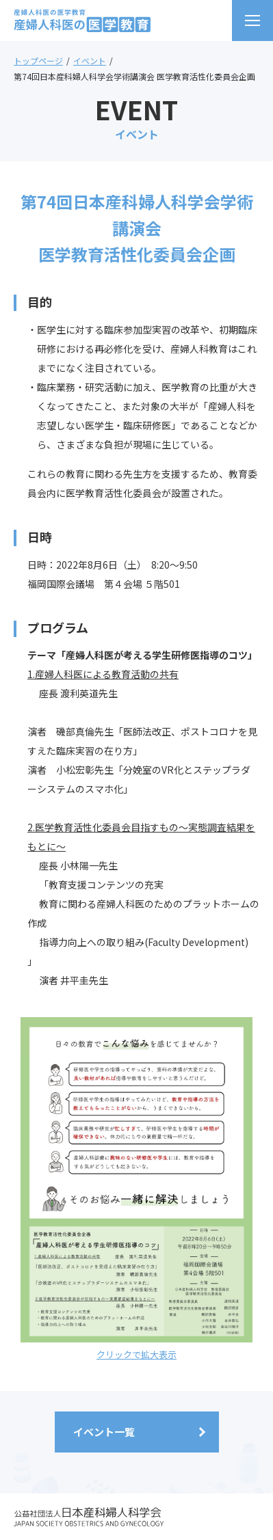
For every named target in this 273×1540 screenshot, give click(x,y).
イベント (89, 60)
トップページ (38, 60)
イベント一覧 (104, 1431)
